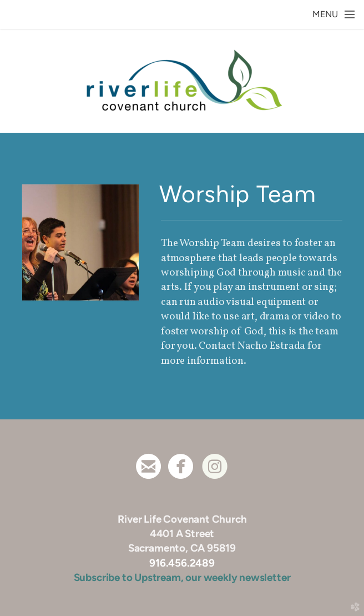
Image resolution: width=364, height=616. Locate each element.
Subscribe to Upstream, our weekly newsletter (182, 577)
